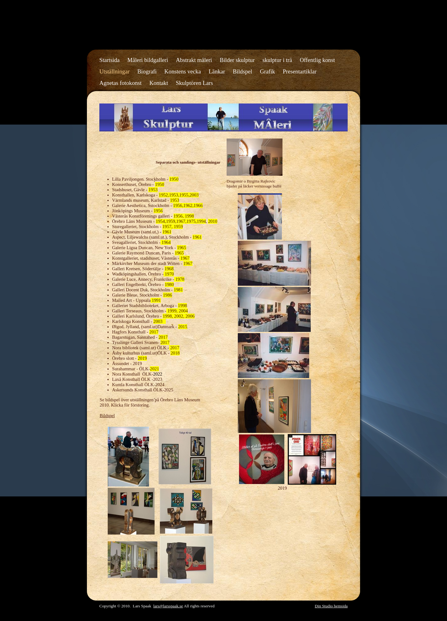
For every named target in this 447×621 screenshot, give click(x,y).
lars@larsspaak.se (168, 606)
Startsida (109, 60)
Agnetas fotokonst (120, 83)
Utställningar (114, 71)
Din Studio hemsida (331, 606)
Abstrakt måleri (194, 60)
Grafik (267, 71)
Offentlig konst (317, 60)
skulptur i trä (277, 60)
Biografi (146, 71)
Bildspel (242, 71)
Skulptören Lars (194, 83)
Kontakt (158, 83)
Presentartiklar (300, 71)
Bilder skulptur (237, 60)
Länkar (217, 71)
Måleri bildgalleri (147, 60)
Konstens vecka (183, 71)
